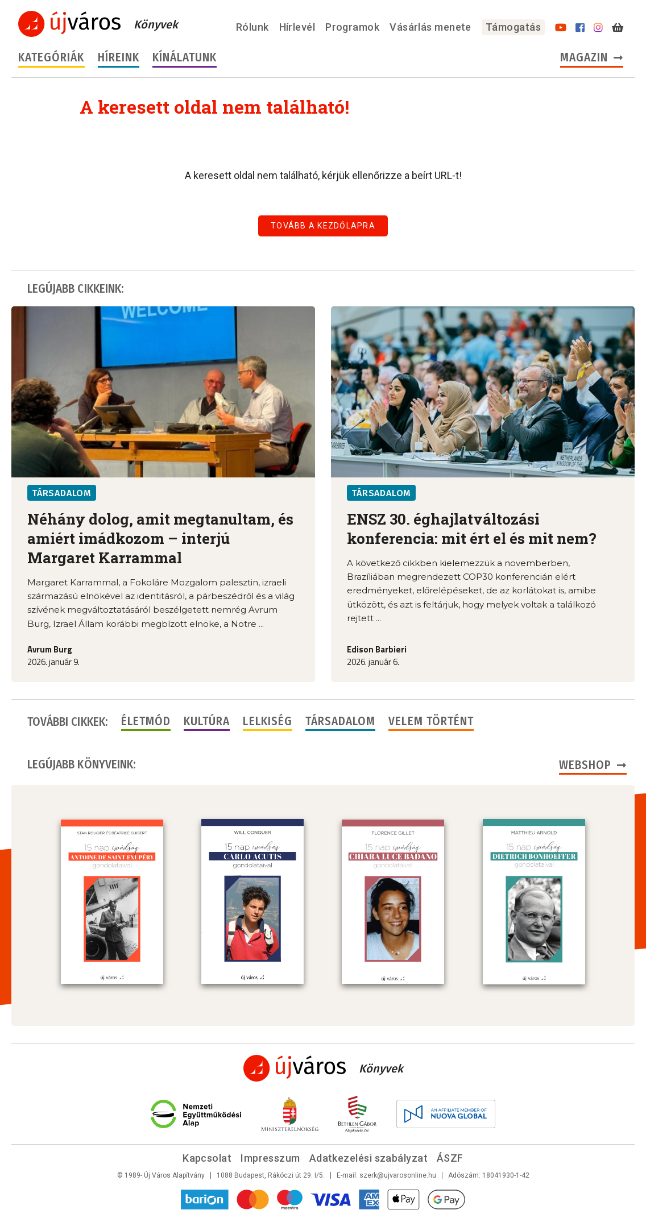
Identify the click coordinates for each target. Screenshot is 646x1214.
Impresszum (270, 1157)
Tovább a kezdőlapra (323, 225)
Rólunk (252, 27)
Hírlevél (297, 27)
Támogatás (513, 27)
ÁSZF (450, 1157)
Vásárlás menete (430, 27)
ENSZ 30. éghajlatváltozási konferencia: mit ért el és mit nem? (472, 528)
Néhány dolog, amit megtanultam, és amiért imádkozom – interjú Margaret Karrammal (160, 538)
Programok (352, 27)
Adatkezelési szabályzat (368, 1157)
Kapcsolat (207, 1157)
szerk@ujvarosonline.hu (397, 1174)
